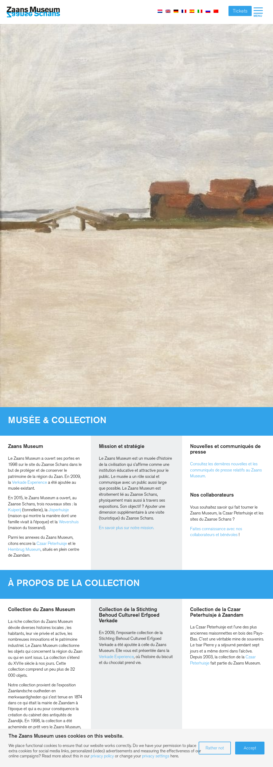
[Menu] (258, 12)
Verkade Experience (29, 482)
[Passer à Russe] (208, 11)
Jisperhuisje (59, 510)
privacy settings (155, 756)
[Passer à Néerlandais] (160, 11)
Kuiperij (14, 510)
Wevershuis (69, 522)
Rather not (215, 748)
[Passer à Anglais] (168, 11)
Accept (250, 748)
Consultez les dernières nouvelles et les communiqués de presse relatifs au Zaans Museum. (226, 470)
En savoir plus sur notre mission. (126, 527)
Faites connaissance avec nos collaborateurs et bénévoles (216, 531)
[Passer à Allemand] (176, 11)
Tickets (240, 11)
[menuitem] (258, 12)
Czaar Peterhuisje (52, 543)
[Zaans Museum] (33, 12)
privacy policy (102, 756)
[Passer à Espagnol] (192, 11)
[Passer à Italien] (200, 11)
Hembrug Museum (24, 549)
